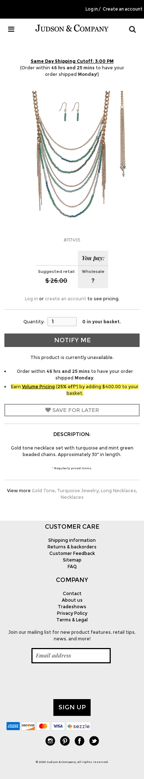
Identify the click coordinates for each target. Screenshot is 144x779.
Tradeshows (72, 606)
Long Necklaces (118, 490)
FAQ (72, 566)
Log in (92, 9)
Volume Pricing (38, 386)
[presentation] (61, 681)
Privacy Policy (72, 613)
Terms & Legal (72, 619)
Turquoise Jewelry (78, 490)
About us (72, 600)
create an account (65, 298)
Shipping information (72, 540)
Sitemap (72, 560)
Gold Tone (43, 490)
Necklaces (72, 497)
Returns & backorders (72, 546)
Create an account (123, 9)
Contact (72, 593)
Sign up (72, 707)
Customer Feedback (72, 553)
